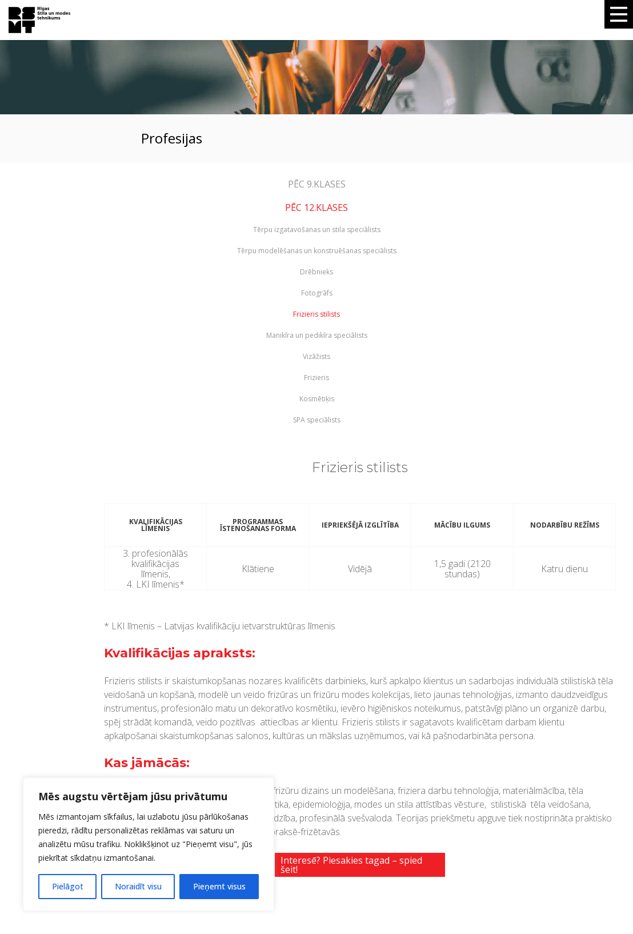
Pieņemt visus (219, 886)
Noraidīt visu (138, 886)
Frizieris (316, 377)
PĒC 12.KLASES (316, 207)
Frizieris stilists (316, 314)
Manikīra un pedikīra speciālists (316, 335)
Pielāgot (67, 886)
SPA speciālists (316, 420)
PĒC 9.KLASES (317, 184)
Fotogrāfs (316, 293)
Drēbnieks (316, 272)
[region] (148, 844)
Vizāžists (316, 356)
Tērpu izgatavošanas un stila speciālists (316, 229)
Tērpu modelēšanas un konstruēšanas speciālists (316, 251)
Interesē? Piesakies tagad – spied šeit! (351, 865)
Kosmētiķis (316, 399)
